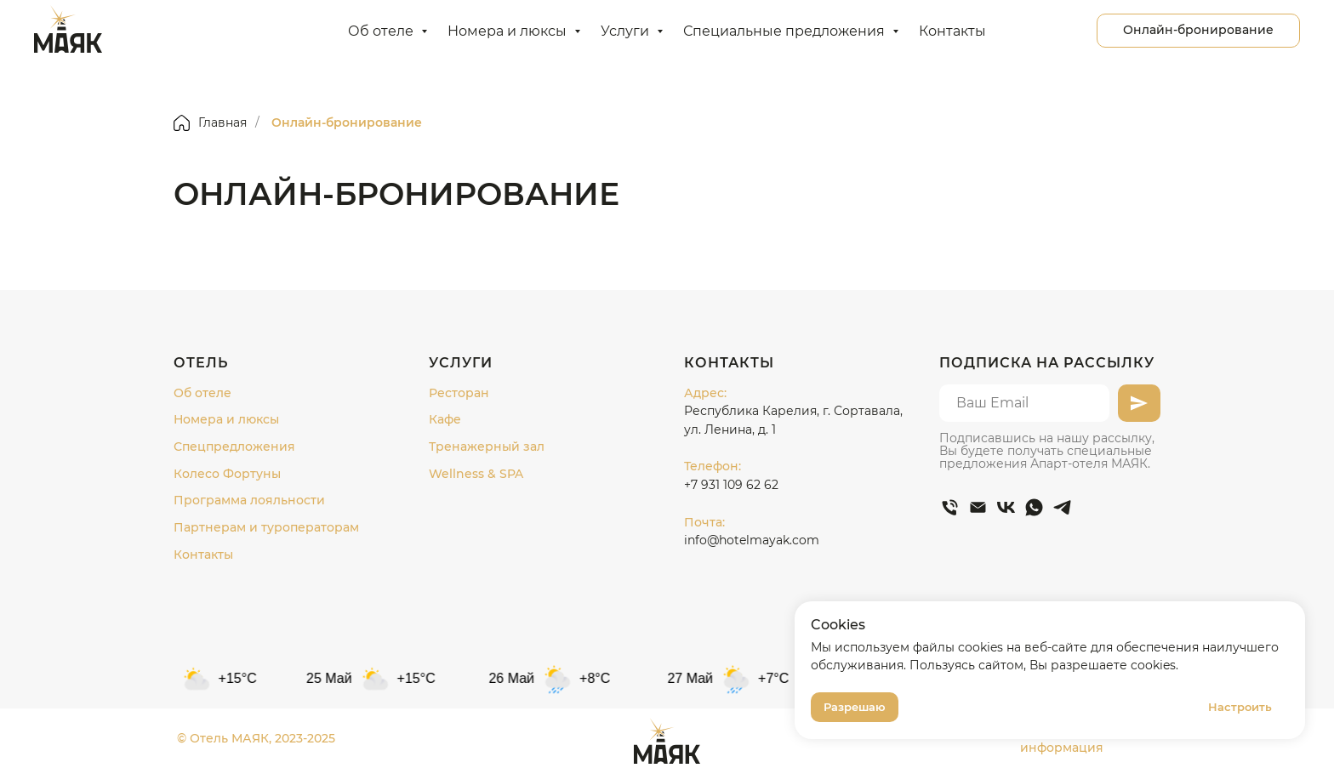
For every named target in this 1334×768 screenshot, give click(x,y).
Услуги (627, 31)
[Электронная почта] (978, 507)
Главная (210, 123)
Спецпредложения (234, 446)
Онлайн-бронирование (346, 122)
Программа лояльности (249, 500)
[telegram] (1062, 507)
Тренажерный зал (486, 446)
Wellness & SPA (476, 473)
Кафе (445, 419)
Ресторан (459, 393)
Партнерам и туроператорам (266, 527)
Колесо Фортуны (227, 473)
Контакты (952, 31)
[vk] (1006, 507)
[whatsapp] (1034, 507)
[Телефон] (950, 507)
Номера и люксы (509, 31)
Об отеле (382, 31)
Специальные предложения (785, 31)
